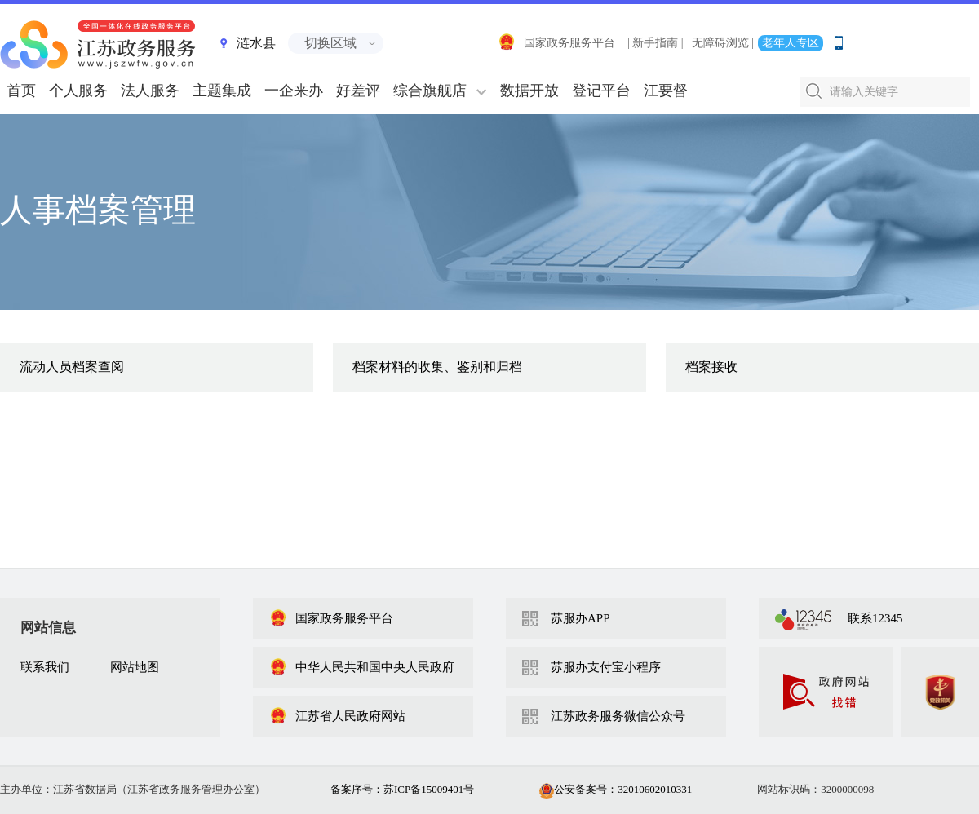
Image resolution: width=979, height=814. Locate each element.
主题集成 (222, 90)
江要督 (666, 90)
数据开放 (529, 90)
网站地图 (134, 667)
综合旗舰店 (430, 90)
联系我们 (44, 667)
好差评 (358, 90)
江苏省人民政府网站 (337, 716)
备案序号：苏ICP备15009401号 (402, 789)
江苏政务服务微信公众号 (618, 716)
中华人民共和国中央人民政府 (361, 667)
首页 (21, 90)
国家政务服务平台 (556, 43)
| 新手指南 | (655, 43)
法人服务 (150, 90)
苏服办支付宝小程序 (606, 667)
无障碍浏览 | (723, 43)
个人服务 (78, 90)
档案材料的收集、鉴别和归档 (437, 367)
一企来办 (293, 90)
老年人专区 (790, 43)
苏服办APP (580, 618)
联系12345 (875, 618)
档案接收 (711, 367)
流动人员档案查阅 (72, 367)
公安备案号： (615, 789)
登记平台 (601, 90)
